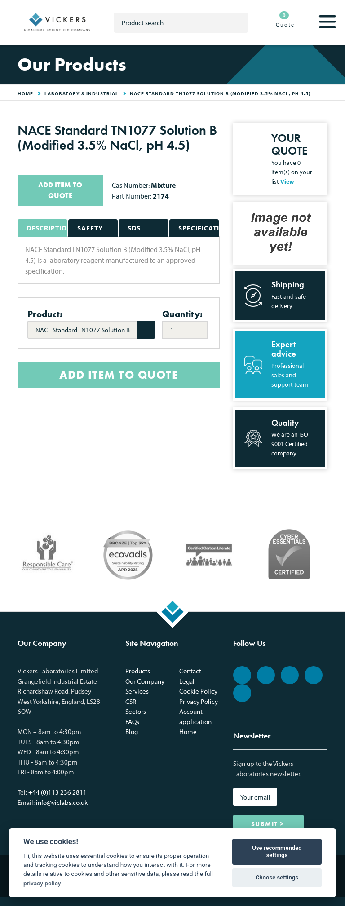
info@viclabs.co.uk (62, 802)
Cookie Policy (198, 691)
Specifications (198, 228)
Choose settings (277, 877)
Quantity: (182, 314)
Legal (187, 681)
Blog (131, 731)
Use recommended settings (277, 851)
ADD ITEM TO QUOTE (60, 190)
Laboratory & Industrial (81, 93)
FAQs (132, 721)
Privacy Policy (198, 701)
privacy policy (42, 883)
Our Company (144, 681)
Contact (190, 671)
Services (137, 691)
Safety (90, 228)
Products (137, 671)
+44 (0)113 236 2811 (57, 792)
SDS (134, 228)
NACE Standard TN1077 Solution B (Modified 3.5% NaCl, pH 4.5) (220, 93)
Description (47, 228)
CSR (130, 701)
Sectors (135, 711)
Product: (44, 314)
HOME (25, 93)
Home (188, 731)
